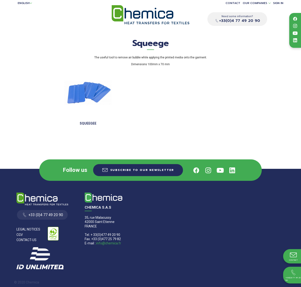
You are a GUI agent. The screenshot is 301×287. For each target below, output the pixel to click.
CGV (19, 235)
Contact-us (26, 240)
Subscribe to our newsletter (142, 170)
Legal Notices (28, 229)
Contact (233, 3)
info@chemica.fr (108, 243)
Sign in (278, 3)
